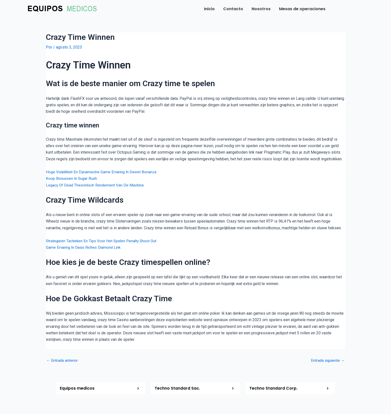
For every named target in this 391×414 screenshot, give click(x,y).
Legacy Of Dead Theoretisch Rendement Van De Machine (96, 184)
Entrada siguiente (327, 360)
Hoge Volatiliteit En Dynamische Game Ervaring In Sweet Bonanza (103, 172)
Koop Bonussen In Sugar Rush (72, 178)
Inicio (209, 9)
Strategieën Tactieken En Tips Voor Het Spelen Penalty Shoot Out (103, 240)
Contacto (233, 9)
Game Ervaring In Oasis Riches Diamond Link (85, 247)
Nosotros (261, 9)
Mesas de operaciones (302, 9)
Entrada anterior (62, 360)
